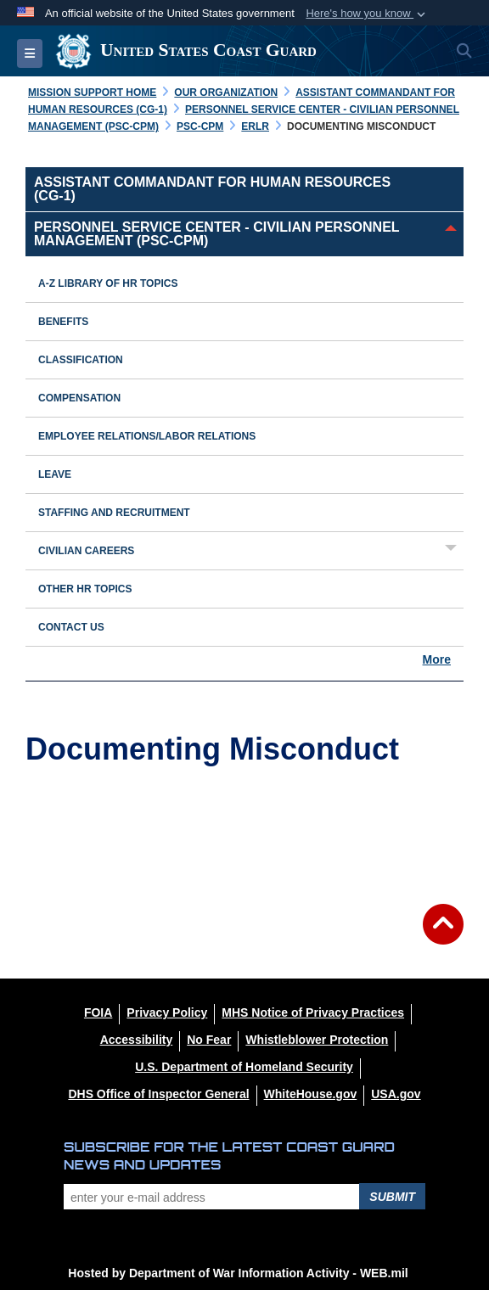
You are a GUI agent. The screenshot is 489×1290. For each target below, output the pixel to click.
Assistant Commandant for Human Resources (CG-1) (212, 189)
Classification (80, 360)
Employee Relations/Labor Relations (147, 436)
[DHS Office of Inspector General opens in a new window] (158, 1094)
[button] (367, 13)
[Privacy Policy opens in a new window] (166, 1012)
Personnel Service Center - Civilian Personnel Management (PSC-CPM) (216, 234)
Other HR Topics (85, 589)
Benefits (63, 322)
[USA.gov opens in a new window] (395, 1094)
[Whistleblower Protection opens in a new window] (316, 1039)
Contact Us (71, 627)
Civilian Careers (86, 551)
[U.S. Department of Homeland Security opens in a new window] (244, 1067)
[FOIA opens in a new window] (98, 1012)
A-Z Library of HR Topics (107, 283)
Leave (54, 474)
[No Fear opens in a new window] (209, 1039)
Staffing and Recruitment (114, 513)
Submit (392, 1196)
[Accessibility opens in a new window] (136, 1039)
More (437, 659)
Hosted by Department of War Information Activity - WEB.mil (238, 1273)
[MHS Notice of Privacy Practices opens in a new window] (313, 1012)
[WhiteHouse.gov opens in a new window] (310, 1094)
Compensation (79, 398)
